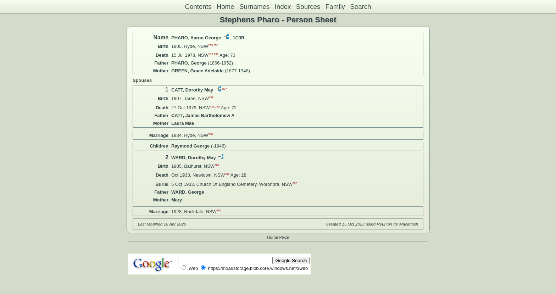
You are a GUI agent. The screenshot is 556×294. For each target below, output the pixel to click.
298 (211, 97)
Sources (308, 6)
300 (210, 133)
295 (215, 45)
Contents (198, 6)
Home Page (278, 237)
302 (227, 174)
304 (219, 210)
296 (216, 54)
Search (360, 6)
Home (225, 6)
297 (224, 88)
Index (283, 6)
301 (217, 165)
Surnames (254, 6)
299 (217, 106)
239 (210, 45)
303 (295, 182)
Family (335, 6)
